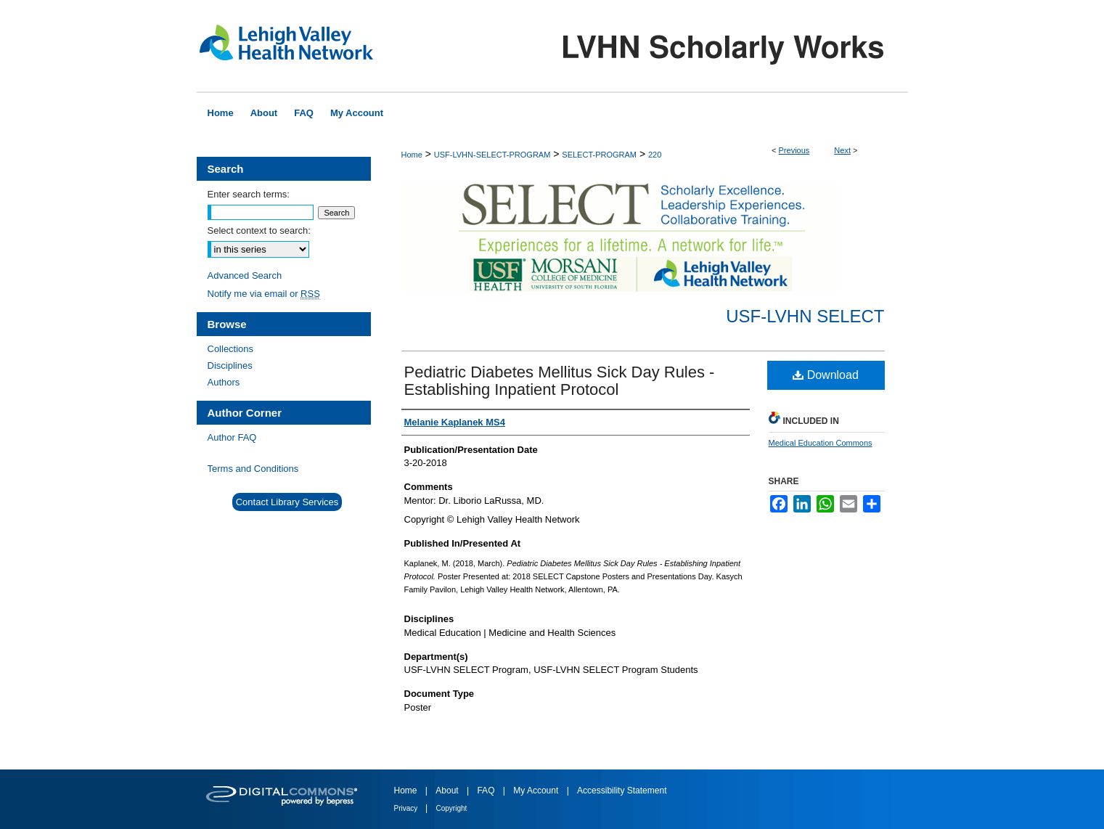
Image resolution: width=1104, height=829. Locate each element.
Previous (794, 150)
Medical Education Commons (820, 442)
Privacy (407, 808)
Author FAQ (232, 437)
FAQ (486, 790)
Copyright (451, 808)
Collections (231, 348)
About (448, 790)
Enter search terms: (249, 194)
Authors (224, 382)
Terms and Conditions (253, 468)
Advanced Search (245, 275)
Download (826, 375)
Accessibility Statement (621, 790)
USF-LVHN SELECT (805, 316)
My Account (536, 790)
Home (411, 154)
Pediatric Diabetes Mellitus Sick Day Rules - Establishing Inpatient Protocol (559, 381)
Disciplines (230, 365)
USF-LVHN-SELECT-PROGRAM (492, 154)
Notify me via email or (264, 293)
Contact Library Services (287, 502)
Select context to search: (259, 230)
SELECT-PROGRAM (599, 154)
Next (842, 150)
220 (654, 154)
